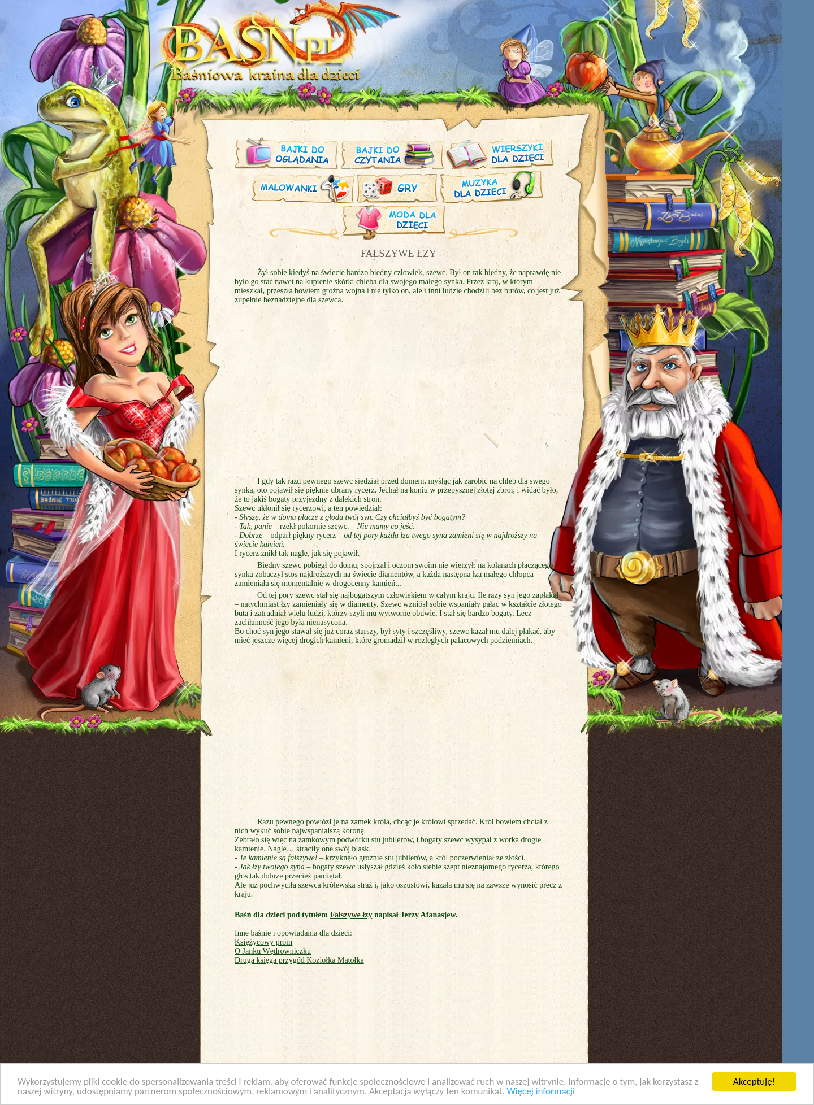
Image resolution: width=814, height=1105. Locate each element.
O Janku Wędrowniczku (273, 951)
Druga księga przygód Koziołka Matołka (299, 960)
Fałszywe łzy (351, 915)
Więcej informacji (541, 1092)
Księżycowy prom (263, 942)
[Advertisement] (141, 281)
